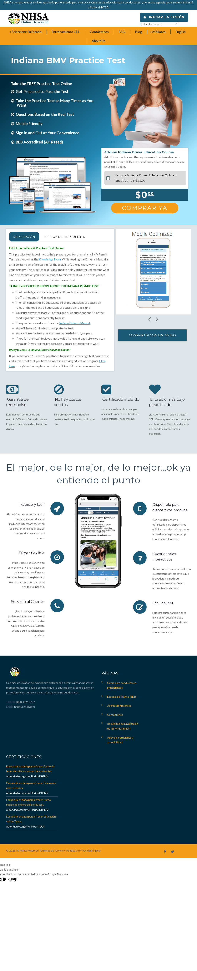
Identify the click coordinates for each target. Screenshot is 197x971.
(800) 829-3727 (25, 703)
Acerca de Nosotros (119, 707)
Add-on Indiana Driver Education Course (139, 152)
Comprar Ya (145, 207)
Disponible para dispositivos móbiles (167, 509)
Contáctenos (115, 716)
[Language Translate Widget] (158, 24)
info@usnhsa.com (24, 708)
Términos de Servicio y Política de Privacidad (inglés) (70, 852)
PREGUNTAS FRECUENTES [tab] (78, 237)
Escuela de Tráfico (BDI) (121, 698)
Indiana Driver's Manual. (74, 323)
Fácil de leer (163, 608)
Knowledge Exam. (50, 259)
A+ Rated (53, 142)
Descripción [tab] (29, 237)
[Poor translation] (13, 882)
